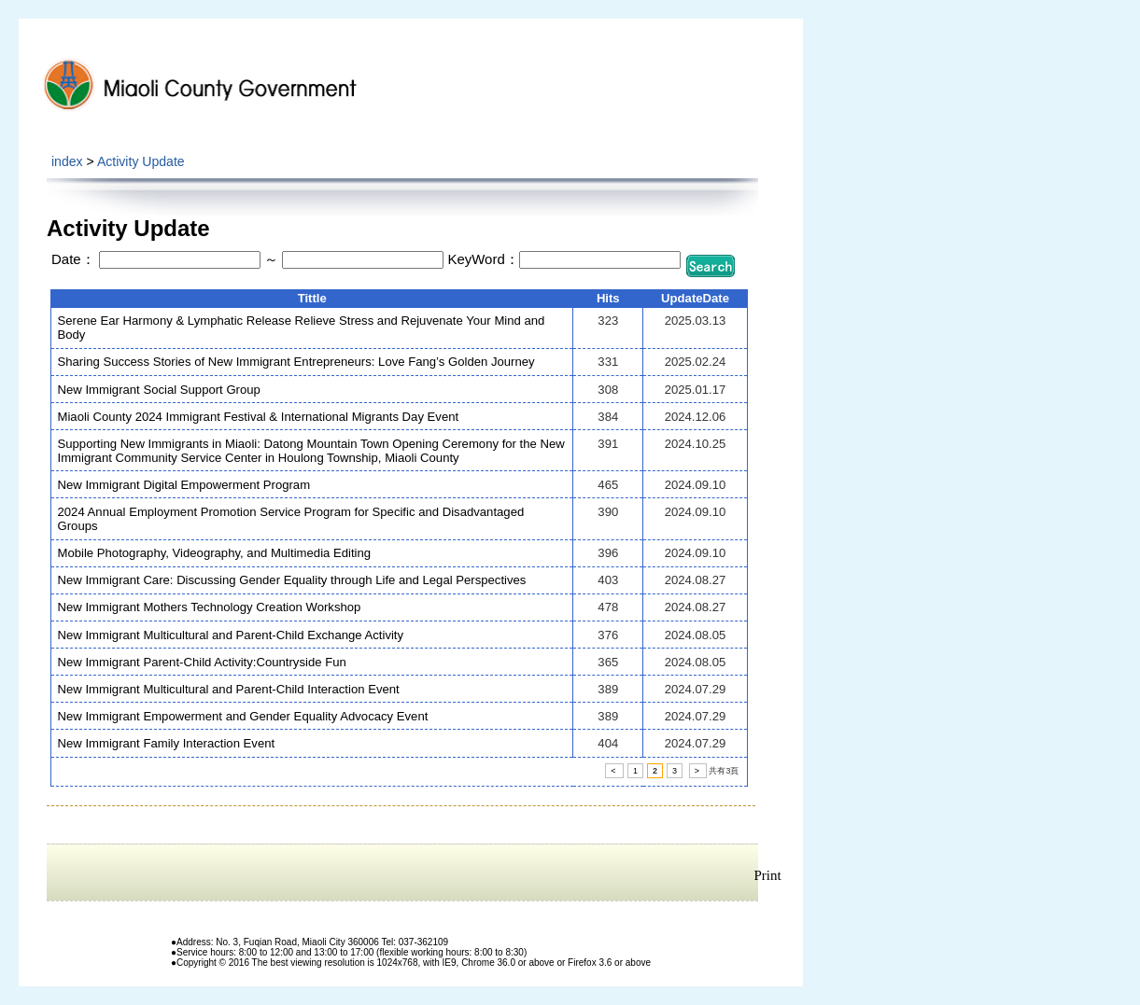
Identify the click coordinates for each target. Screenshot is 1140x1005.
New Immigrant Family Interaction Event (166, 743)
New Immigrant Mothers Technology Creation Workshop (209, 607)
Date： (73, 259)
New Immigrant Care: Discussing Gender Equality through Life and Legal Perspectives (292, 580)
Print (767, 875)
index (67, 161)
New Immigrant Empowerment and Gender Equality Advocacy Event (243, 716)
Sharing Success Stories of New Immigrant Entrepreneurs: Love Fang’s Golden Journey (296, 362)
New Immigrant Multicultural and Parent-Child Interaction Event (229, 689)
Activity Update (141, 161)
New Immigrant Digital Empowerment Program (184, 485)
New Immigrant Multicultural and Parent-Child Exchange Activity (231, 635)
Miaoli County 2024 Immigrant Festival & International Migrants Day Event (258, 417)
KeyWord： (482, 259)
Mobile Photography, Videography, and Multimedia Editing (215, 553)
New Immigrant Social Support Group (159, 390)
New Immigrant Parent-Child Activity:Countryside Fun (202, 662)
